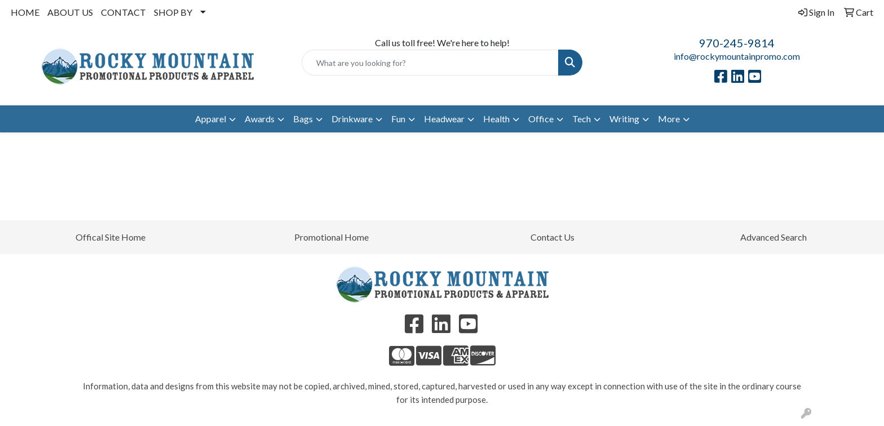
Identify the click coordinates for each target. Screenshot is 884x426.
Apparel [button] (210, 118)
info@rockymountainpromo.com (737, 56)
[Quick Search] (430, 63)
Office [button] (541, 118)
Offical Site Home (110, 237)
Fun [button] (398, 118)
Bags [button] (303, 118)
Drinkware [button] (352, 118)
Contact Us (552, 237)
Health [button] (496, 118)
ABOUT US (70, 12)
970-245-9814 (737, 43)
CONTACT (123, 12)
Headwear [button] (444, 118)
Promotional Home (331, 237)
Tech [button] (581, 118)
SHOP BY (173, 12)
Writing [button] (624, 118)
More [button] (669, 118)
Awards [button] (260, 118)
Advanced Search (773, 237)
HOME (25, 12)
